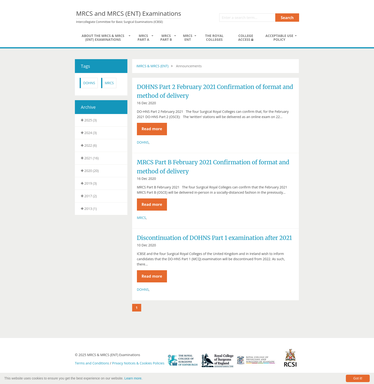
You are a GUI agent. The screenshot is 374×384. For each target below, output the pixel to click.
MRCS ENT (187, 37)
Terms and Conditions (92, 363)
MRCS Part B (166, 37)
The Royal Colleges (214, 37)
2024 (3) (89, 132)
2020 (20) (90, 170)
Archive (88, 107)
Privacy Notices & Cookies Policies (138, 363)
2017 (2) (89, 196)
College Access (245, 37)
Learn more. (133, 378)
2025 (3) (89, 120)
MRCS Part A (143, 37)
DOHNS (89, 83)
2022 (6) (89, 145)
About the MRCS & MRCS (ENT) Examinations (103, 37)
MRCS (109, 83)
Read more (151, 128)
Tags (85, 66)
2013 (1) (89, 208)
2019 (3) (89, 183)
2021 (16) (90, 158)
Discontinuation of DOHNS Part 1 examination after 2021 (214, 238)
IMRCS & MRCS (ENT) (152, 66)
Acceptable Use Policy (279, 37)
